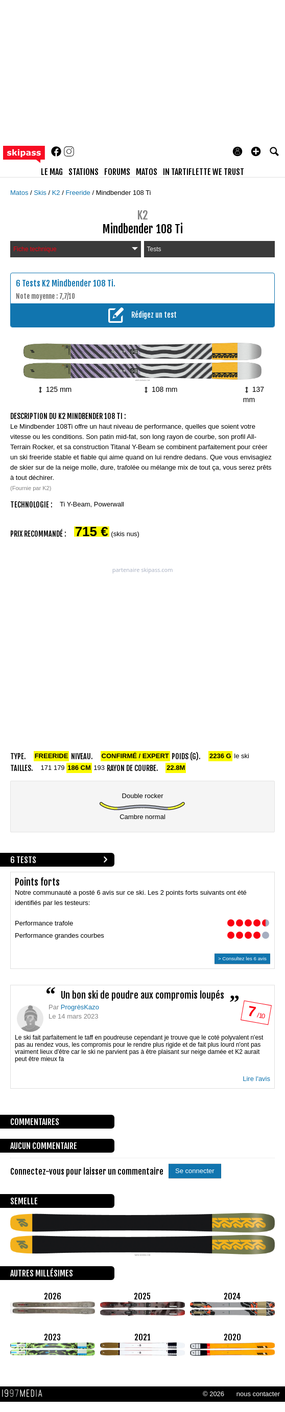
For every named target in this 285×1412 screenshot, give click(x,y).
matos (146, 172)
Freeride (78, 192)
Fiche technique (75, 249)
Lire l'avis (256, 1079)
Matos (20, 192)
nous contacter (258, 1394)
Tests (154, 249)
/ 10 (256, 1014)
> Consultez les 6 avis (242, 958)
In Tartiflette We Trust (203, 172)
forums (117, 172)
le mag (52, 172)
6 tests (23, 860)
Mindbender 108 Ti (123, 192)
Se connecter (195, 1171)
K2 (57, 192)
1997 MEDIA (25, 1393)
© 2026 (213, 1394)
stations (83, 172)
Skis (41, 192)
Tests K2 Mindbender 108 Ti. (68, 283)
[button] (256, 151)
